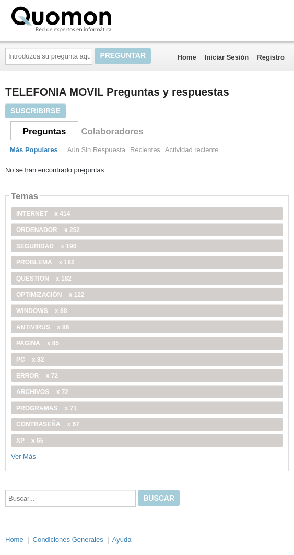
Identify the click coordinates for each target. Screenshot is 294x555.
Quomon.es (94, 18)
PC (30, 359)
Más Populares (34, 150)
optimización (50, 294)
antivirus (42, 327)
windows (41, 311)
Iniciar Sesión (227, 57)
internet (43, 213)
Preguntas (44, 131)
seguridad (46, 246)
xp (29, 440)
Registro (271, 57)
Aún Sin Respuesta (96, 150)
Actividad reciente (192, 150)
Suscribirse (35, 111)
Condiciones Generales (68, 540)
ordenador (48, 230)
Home (187, 57)
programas (46, 408)
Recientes (145, 150)
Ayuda (122, 540)
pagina (37, 343)
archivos (42, 392)
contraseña (47, 424)
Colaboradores (112, 131)
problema (45, 262)
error (37, 375)
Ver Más (23, 456)
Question (44, 278)
